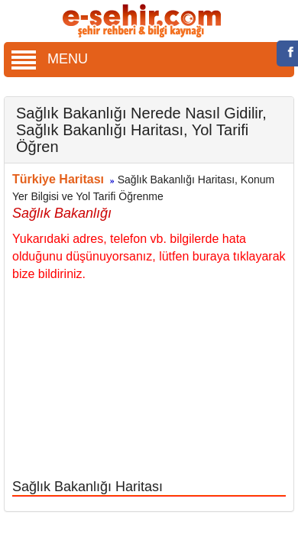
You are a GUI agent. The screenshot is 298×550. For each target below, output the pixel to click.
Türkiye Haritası (58, 179)
